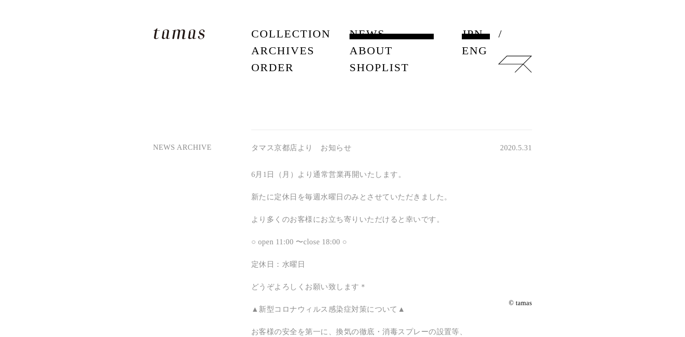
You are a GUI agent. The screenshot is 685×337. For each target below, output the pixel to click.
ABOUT (371, 50)
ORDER (272, 67)
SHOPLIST (379, 67)
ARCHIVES (282, 50)
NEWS (367, 33)
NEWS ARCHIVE (182, 147)
